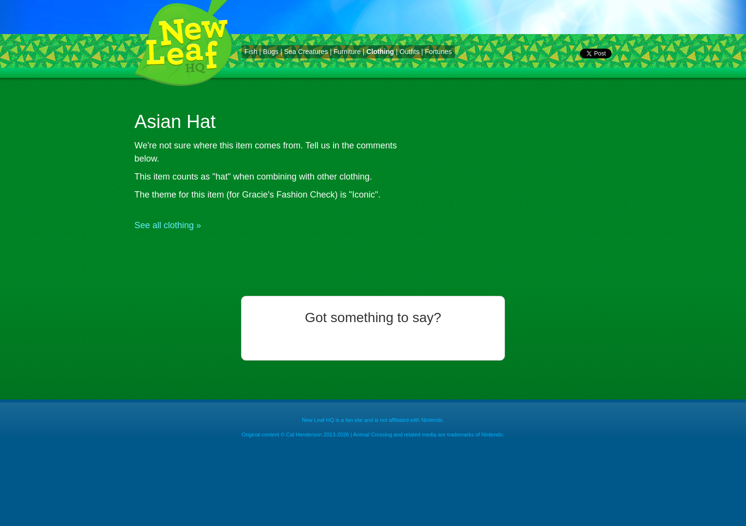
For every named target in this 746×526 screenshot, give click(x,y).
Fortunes (438, 51)
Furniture (347, 51)
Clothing (380, 51)
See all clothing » (167, 225)
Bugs (271, 51)
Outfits (409, 51)
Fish (250, 51)
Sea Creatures (306, 51)
